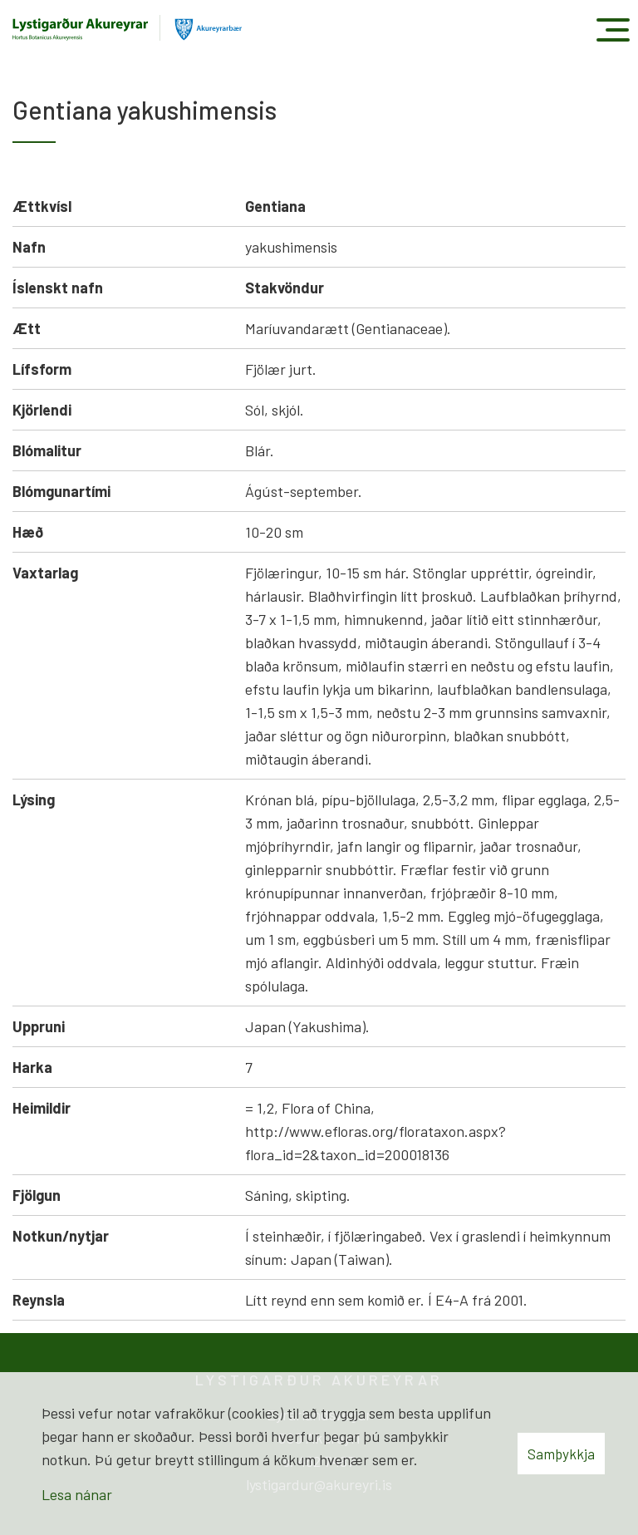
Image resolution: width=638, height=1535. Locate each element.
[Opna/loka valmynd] (612, 29)
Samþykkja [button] (561, 1453)
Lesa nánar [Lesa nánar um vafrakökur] (77, 1494)
